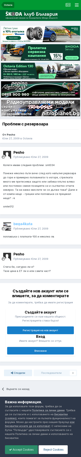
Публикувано (30, 156)
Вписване (40, 350)
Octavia (27, 138)
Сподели (18, 373)
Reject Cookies (53, 449)
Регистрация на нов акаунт (40, 330)
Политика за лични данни (48, 410)
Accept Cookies (21, 449)
